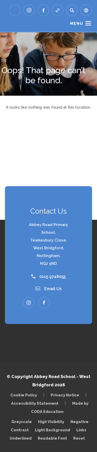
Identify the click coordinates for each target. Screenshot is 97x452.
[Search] (72, 10)
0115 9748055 (48, 276)
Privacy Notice (65, 395)
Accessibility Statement (34, 403)
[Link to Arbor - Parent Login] (15, 10)
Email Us (48, 288)
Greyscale (21, 421)
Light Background (52, 430)
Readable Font (52, 438)
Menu (76, 23)
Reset (79, 438)
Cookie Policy (23, 395)
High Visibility (51, 421)
